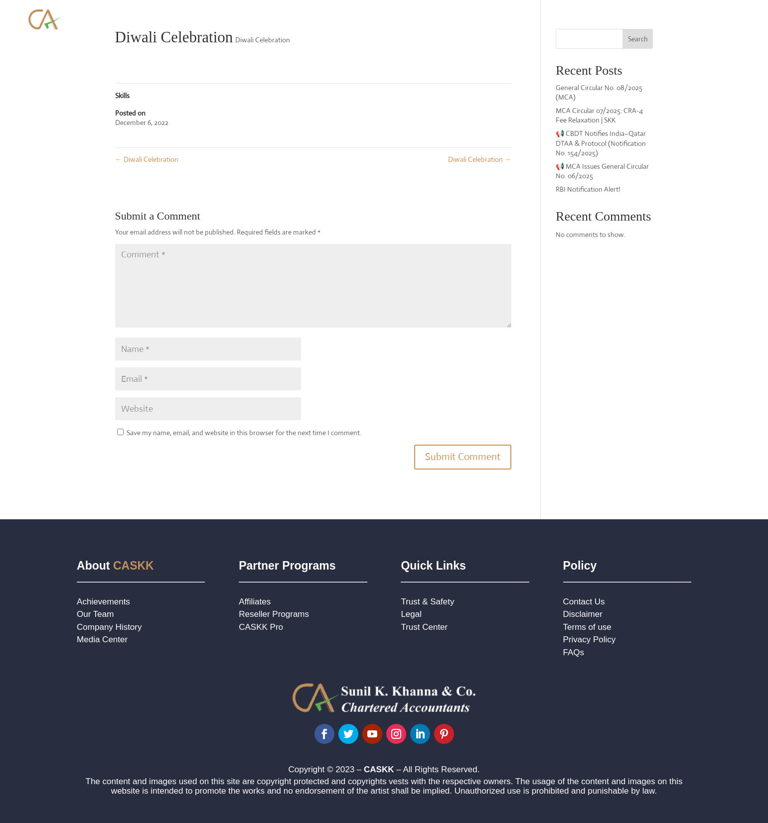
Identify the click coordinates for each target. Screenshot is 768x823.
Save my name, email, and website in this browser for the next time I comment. (244, 432)
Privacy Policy (589, 639)
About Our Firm (373, 18)
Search (638, 38)
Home (327, 18)
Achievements (103, 601)
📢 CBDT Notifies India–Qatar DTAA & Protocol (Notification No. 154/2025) (601, 143)
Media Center (102, 639)
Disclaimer (583, 614)
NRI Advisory (591, 18)
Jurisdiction (652, 18)
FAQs (574, 652)
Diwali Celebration (262, 39)
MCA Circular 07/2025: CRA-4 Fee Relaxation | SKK (599, 115)
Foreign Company (519, 18)
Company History (109, 627)
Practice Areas (444, 18)
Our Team (95, 614)
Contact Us (726, 18)
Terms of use (587, 627)
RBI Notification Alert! (588, 189)
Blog (689, 18)
